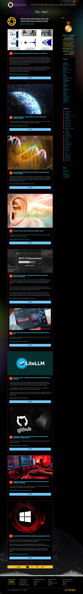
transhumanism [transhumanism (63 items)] (66, 54)
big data (64, 84)
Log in (23, 24)
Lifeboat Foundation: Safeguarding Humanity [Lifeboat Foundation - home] (17, 5)
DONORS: (49, 581)
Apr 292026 (11, 53)
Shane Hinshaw (68, 143)
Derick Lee (67, 139)
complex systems (66, 97)
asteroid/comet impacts (68, 78)
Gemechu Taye (68, 123)
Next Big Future (66, 174)
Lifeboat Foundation (14, 590)
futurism (21, 74)
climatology (65, 95)
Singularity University (67, 69)
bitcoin (64, 91)
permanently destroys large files (29, 287)
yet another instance (15, 382)
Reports (46, 4)
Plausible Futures (66, 176)
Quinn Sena (67, 117)
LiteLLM (33, 383)
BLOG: (34, 581)
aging (64, 73)
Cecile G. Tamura (68, 136)
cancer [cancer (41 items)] (67, 41)
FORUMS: (49, 585)
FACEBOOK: (21, 579)
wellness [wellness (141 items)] (71, 54)
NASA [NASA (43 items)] (71, 48)
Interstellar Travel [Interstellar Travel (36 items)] (72, 45)
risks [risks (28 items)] (71, 51)
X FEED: (20, 581)
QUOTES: (64, 585)
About (32, 4)
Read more (30, 78)
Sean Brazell (67, 146)
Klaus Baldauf (68, 135)
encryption (28, 298)
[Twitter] (68, 590)
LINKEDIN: (49, 579)
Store (68, 4)
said (47, 393)
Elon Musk (65, 68)
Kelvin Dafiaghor (68, 125)
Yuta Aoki (67, 138)
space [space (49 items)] (64, 52)
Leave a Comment (26, 74)
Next (42, 567)
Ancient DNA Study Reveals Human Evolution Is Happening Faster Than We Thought (31, 173)
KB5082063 (46, 545)
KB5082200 (30, 545)
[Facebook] (65, 590)
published (18, 67)
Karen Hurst (67, 126)
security (21, 398)
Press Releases (73, 4)
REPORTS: (35, 583)
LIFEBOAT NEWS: (36, 579)
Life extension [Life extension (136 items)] (71, 47)
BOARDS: (64, 581)
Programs (42, 4)
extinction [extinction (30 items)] (68, 42)
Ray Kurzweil (65, 67)
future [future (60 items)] (71, 42)
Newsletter (61, 4)
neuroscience (22, 239)
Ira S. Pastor (67, 158)
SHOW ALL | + (65, 161)
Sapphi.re (25, 590)
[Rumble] (75, 590)
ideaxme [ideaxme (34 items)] (63, 45)
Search (74, 20)
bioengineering (66, 85)
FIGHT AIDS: (21, 583)
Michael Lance (68, 153)
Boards (38, 4)
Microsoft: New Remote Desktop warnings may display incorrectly (31, 536)
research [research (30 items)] (69, 51)
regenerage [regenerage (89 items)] (71, 50)
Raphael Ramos (68, 144)
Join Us (56, 4)
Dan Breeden (67, 119)
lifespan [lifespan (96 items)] (64, 48)
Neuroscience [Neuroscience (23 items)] (73, 48)
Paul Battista (67, 122)
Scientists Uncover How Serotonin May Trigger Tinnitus (28, 231)
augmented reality (66, 80)
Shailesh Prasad (68, 120)
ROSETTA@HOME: (22, 585)
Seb (65, 152)
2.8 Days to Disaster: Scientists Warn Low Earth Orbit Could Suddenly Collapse (29, 117)
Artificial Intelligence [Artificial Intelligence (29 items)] (66, 36)
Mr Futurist (65, 173)
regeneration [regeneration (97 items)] (65, 51)
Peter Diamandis (66, 65)
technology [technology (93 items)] (71, 52)
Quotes (65, 4)
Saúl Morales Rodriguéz (15, 74)
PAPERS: (35, 585)
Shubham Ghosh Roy (69, 115)
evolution (26, 184)
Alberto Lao (67, 141)
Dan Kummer (67, 131)
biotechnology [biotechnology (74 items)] (65, 39)
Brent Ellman (67, 150)
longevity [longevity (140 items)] (68, 48)
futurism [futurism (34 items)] (73, 42)
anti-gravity (65, 75)
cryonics (64, 101)
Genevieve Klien (68, 111)
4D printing (65, 63)
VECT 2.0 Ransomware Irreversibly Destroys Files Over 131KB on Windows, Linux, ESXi (30, 276)
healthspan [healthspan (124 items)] (70, 44)
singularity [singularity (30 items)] (73, 51)
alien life (65, 74)
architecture (65, 76)
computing (65, 98)
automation (65, 81)
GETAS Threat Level (11, 581)
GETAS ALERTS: (65, 579)
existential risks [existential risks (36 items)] (65, 42)
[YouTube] (72, 590)
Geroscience (65, 170)
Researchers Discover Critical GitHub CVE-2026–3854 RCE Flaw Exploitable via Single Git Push (30, 437)
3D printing (65, 62)
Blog (35, 4)
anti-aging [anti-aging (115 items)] (72, 35)
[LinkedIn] (70, 590)
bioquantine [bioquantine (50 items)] (71, 36)
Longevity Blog (66, 171)
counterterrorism (66, 100)
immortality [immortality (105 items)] (67, 45)
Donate (53, 4)
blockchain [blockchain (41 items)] (72, 39)
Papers (49, 4)
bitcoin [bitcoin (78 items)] (70, 39)
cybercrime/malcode (23, 298)
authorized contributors (30, 24)
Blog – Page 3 (41, 12)
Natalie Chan (67, 147)
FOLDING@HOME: (50, 583)
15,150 (37, 567)
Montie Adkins (68, 157)
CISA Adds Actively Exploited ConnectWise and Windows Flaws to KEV (31, 333)
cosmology (65, 99)
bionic (64, 87)
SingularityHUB (66, 177)
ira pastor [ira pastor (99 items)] (65, 47)
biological (65, 86)
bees (64, 82)
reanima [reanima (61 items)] (67, 50)
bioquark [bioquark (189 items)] (66, 38)
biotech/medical (22, 184)
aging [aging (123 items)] (64, 35)
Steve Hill (67, 149)
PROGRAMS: (64, 583)
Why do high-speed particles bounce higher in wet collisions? (30, 53)
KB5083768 (12, 545)
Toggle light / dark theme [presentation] (74, 1)
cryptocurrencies (66, 103)
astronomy (65, 79)
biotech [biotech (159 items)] (71, 38)
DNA (64, 66)
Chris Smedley (68, 160)
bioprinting (65, 88)
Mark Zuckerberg (66, 72)
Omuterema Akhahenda (67, 133)
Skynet (64, 71)
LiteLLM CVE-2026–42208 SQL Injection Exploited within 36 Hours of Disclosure (32, 378)
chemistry (65, 94)
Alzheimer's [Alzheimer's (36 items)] (68, 35)
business (65, 93)
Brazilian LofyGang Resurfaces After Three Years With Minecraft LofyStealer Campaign (31, 482)
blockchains (65, 92)
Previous (19, 567)
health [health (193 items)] (65, 44)
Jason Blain (67, 155)
